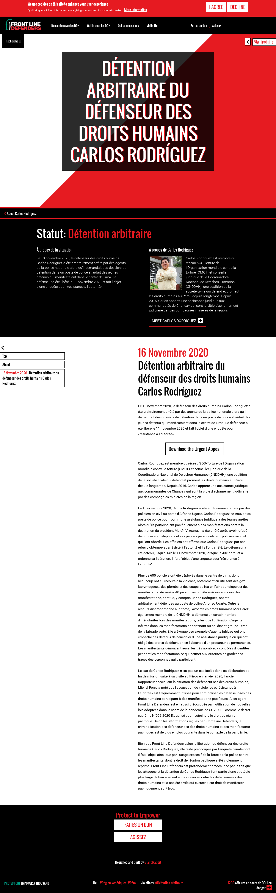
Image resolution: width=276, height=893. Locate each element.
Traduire (267, 42)
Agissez (216, 25)
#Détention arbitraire (169, 882)
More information (135, 9)
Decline (237, 6)
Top (4, 356)
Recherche (13, 40)
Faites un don (199, 25)
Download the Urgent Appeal (195, 448)
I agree (216, 6)
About (6, 364)
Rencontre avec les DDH (65, 25)
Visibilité (152, 25)
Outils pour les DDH (98, 25)
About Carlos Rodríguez (21, 213)
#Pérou (132, 882)
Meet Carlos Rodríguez (174, 321)
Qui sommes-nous (128, 25)
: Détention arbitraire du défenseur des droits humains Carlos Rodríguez (30, 378)
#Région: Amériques (113, 882)
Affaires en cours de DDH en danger (250, 885)
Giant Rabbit (152, 862)
